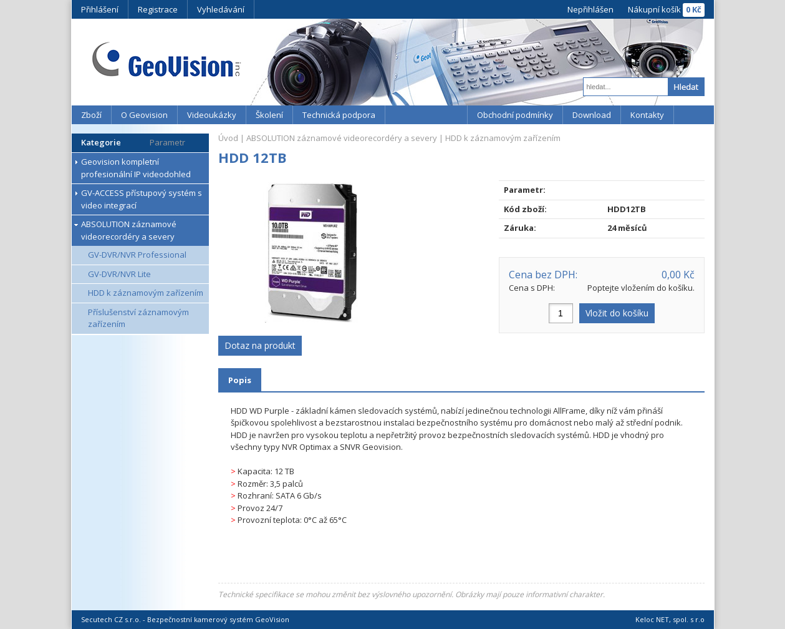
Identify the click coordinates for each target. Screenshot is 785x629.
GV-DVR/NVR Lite (119, 274)
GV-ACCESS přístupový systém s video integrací (141, 199)
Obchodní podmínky (515, 114)
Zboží (91, 114)
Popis (239, 380)
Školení (269, 114)
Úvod (228, 138)
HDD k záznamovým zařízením (145, 292)
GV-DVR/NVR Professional (137, 254)
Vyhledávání (220, 9)
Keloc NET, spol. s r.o (670, 619)
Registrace (158, 9)
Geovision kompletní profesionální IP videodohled (136, 168)
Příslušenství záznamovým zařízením (138, 318)
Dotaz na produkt (260, 345)
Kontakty (647, 114)
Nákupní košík (654, 9)
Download (591, 114)
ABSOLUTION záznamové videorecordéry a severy (128, 230)
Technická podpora (338, 114)
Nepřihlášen (590, 9)
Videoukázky (211, 114)
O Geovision (144, 114)
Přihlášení (99, 9)
